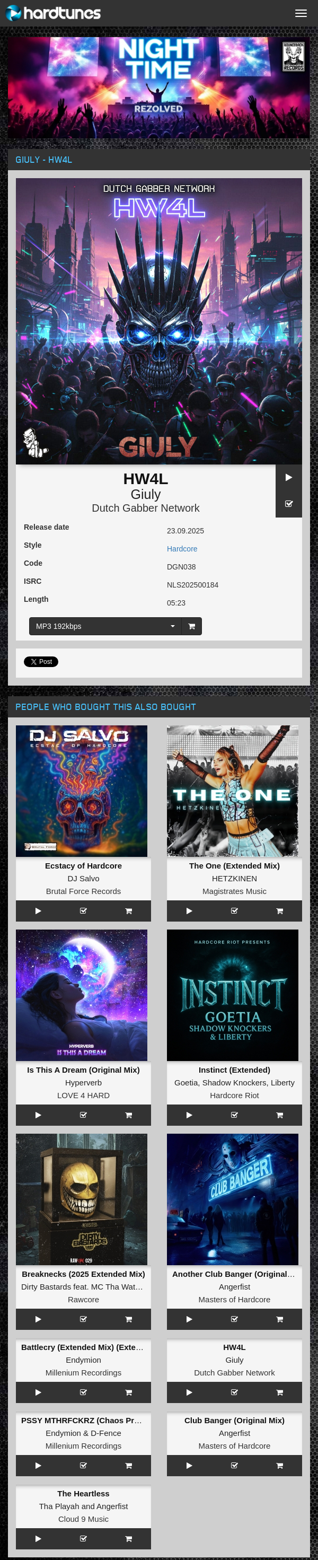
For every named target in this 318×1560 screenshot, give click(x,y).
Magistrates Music (234, 891)
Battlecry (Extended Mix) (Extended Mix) (97, 1347)
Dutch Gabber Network (145, 508)
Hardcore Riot (234, 1095)
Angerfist (234, 1286)
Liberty (283, 1082)
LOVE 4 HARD (83, 1095)
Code (33, 563)
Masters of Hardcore (235, 1299)
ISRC (32, 581)
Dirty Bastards (46, 1286)
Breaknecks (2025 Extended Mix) (83, 1273)
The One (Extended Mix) (234, 865)
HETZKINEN (234, 878)
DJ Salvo (83, 878)
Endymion (83, 1359)
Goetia (186, 1082)
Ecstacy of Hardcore (83, 865)
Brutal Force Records (83, 891)
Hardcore (182, 549)
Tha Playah (59, 1506)
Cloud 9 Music (83, 1518)
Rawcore (83, 1299)
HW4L (234, 1347)
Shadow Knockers (234, 1082)
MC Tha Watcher (121, 1286)
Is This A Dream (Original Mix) (83, 1069)
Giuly (146, 494)
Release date (46, 527)
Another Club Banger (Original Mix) (238, 1273)
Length (36, 599)
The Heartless (83, 1493)
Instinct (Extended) (234, 1069)
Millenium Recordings (83, 1372)
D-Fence (106, 1433)
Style (32, 545)
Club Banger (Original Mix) (234, 1420)
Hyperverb (83, 1082)
